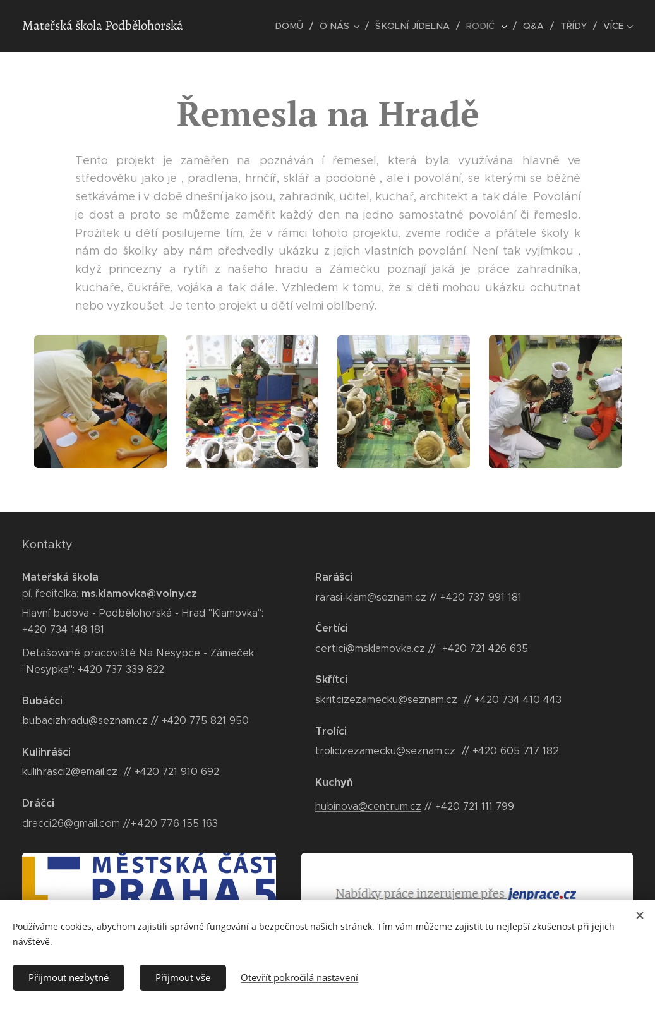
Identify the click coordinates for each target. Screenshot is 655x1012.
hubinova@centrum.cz (368, 806)
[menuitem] (299, 26)
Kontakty (47, 544)
